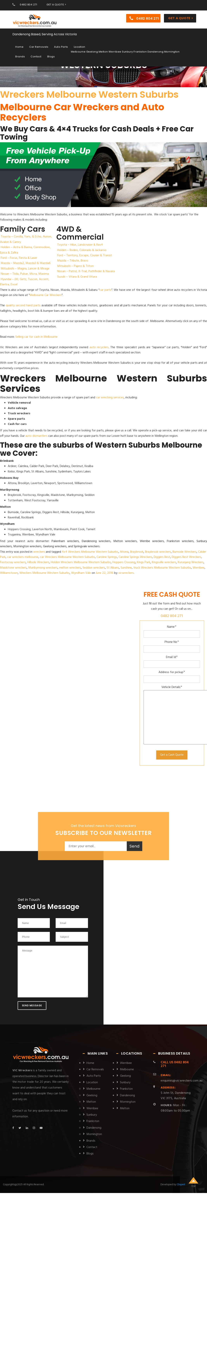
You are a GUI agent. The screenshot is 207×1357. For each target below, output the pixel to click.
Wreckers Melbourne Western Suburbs (89, 94)
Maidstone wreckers (13, 567)
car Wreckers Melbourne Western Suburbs (67, 557)
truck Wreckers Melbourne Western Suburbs (162, 567)
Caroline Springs (107, 557)
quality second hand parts (23, 305)
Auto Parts (61, 47)
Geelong (91, 1095)
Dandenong (93, 1127)
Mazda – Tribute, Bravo (72, 260)
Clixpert (181, 1185)
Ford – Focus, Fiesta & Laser (19, 258)
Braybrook (136, 551)
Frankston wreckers (180, 541)
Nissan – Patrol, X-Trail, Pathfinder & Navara (86, 271)
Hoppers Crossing (123, 562)
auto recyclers (99, 347)
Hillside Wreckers (38, 562)
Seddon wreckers (94, 567)
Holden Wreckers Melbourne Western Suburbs (81, 562)
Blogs (51, 56)
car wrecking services (110, 397)
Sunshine (126, 567)
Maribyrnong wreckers (43, 567)
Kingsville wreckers (164, 562)
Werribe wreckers (152, 541)
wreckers (39, 551)
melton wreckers (70, 567)
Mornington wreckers (27, 546)
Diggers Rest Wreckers (186, 557)
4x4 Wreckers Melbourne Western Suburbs (90, 551)
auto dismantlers (36, 436)
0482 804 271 (28, 4)
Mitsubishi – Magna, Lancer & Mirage (25, 268)
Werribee (198, 567)
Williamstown (9, 573)
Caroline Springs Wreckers (135, 557)
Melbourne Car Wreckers (46, 295)
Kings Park (143, 562)
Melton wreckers (125, 541)
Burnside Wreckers (184, 551)
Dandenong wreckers (96, 541)
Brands (20, 56)
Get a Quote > (180, 18)
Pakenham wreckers (65, 541)
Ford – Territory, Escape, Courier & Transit (84, 255)
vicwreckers (126, 573)
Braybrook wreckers (158, 551)
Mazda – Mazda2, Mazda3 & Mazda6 (26, 263)
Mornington (94, 1134)
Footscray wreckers (13, 562)
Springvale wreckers (87, 546)
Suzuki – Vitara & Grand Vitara (77, 276)
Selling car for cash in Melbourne (36, 336)
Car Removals (38, 47)
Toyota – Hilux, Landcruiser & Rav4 (80, 244)
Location (79, 47)
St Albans (113, 567)
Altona (124, 551)
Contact (36, 56)
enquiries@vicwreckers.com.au (181, 1078)
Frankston (92, 1121)
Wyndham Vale (81, 573)
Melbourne (93, 1088)
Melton (91, 1101)
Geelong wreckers (54, 546)
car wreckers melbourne (22, 557)
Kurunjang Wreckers (191, 562)
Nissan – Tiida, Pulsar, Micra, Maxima (25, 273)
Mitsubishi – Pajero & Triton (75, 266)
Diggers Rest (162, 557)
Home (19, 47)
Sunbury (91, 1114)
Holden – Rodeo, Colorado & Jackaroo (81, 250)
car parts (105, 290)
